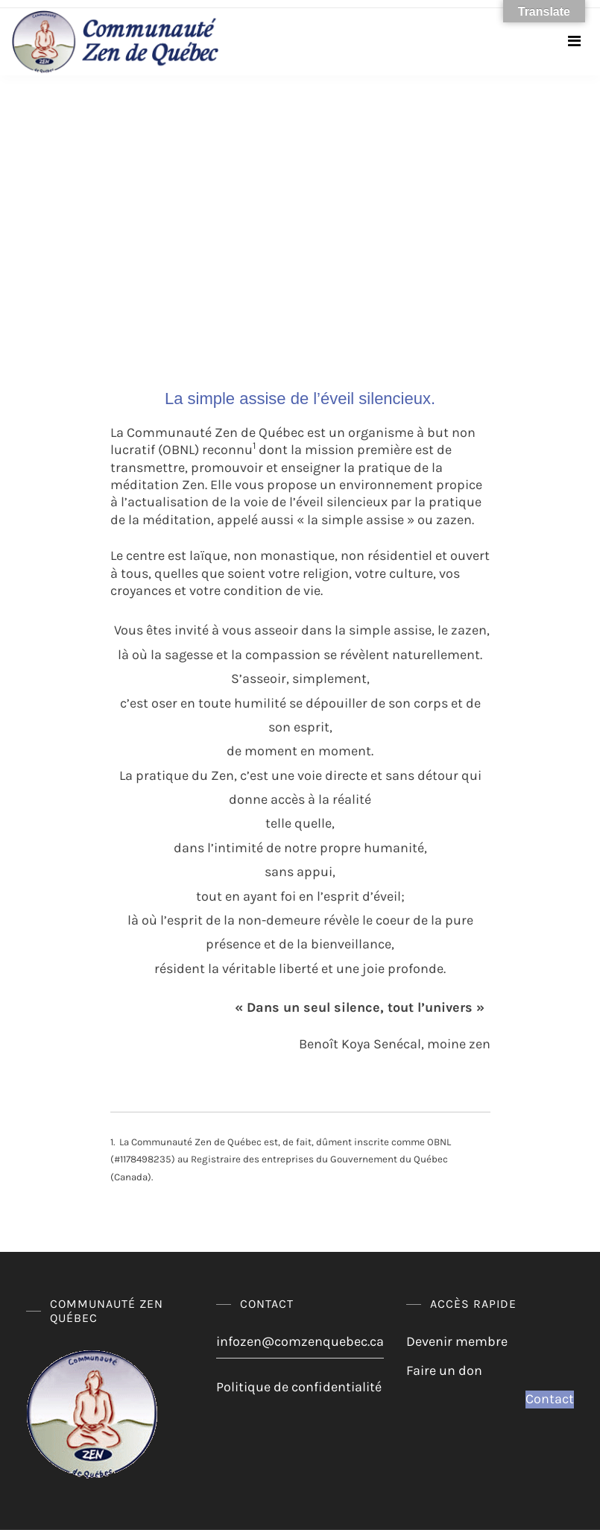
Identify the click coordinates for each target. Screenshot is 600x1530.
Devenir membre (457, 1341)
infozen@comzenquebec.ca (300, 1341)
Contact (549, 1399)
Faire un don (444, 1370)
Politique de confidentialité (299, 1387)
